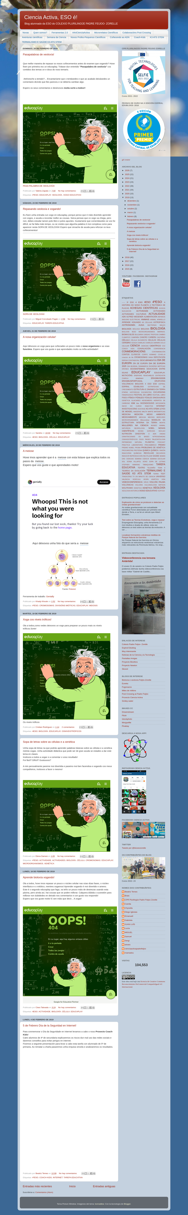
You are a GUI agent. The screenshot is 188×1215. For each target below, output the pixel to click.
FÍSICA (131, 397)
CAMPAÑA (135, 337)
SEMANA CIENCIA (142, 459)
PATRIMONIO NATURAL (132, 442)
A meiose (28, 450)
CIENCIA (135, 345)
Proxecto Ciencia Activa (132, 697)
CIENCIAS (145, 346)
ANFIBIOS (161, 317)
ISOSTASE (141, 409)
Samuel (128, 936)
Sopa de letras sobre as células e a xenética (49, 741)
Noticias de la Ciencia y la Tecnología (138, 655)
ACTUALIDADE (157, 313)
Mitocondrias (144, 420)
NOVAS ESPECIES (146, 431)
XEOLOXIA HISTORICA (130, 491)
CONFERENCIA (159, 348)
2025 (127, 174)
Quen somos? (40, 32)
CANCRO (143, 337)
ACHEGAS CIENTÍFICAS (144, 308)
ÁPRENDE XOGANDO (131, 322)
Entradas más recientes (37, 1186)
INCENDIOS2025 (147, 403)
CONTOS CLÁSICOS (131, 354)
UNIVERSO (160, 476)
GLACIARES (136, 400)
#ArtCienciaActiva (81, 32)
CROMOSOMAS (46, 605)
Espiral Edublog (129, 648)
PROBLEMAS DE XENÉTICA (153, 448)
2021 (127, 190)
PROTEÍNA (138, 450)
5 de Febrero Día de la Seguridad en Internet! (49, 1025)
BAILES (162, 325)
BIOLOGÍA (126, 329)
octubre (131, 208)
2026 (127, 170)
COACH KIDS (45, 1177)
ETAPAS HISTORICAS (131, 392)
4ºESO (35, 195)
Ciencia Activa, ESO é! (50, 17)
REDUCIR (125, 456)
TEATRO (141, 468)
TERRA (156, 474)
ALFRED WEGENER (134, 317)
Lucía (127, 928)
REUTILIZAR (147, 456)
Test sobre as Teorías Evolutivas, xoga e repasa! (143, 520)
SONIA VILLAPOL (134, 461)
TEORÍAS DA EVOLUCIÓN (133, 471)
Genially (50, 596)
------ (123, 302)
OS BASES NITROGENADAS (151, 436)
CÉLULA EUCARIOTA (139, 340)
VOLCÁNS (139, 485)
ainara (127, 944)
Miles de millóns (129, 690)
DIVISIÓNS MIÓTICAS (65, 605)
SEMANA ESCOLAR (157, 459)
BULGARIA (139, 334)
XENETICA (138, 488)
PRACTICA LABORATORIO (132, 445)
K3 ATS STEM (157, 37)
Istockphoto (127, 719)
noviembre (132, 205)
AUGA (141, 325)
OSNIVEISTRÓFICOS (71, 731)
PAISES (148, 439)
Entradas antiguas (104, 1186)
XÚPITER (161, 491)
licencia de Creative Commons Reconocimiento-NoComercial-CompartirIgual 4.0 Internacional (143, 984)
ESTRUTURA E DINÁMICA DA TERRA (149, 389)
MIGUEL (128, 932)
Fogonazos (127, 687)
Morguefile (126, 722)
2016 (127, 265)
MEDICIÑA (138, 414)
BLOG (131, 334)
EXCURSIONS (159, 392)
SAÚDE (156, 456)
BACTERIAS (151, 325)
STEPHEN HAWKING (131, 465)
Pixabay (125, 726)
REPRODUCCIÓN (136, 456)
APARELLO (161, 319)
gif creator (126, 160)
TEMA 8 (161, 468)
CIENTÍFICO (155, 346)
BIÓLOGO (136, 329)
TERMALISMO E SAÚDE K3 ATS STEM (42, 42)
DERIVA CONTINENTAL (130, 360)
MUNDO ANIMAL (158, 425)
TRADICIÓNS (127, 476)
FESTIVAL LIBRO (158, 395)
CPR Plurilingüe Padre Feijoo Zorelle (141, 900)
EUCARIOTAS (146, 392)
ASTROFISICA (159, 322)
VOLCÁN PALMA (157, 482)
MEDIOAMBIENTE (129, 417)
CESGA (134, 343)
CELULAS (152, 340)
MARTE (150, 411)
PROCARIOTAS (127, 450)
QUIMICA (146, 450)
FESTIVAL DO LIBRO (143, 395)
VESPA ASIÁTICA (150, 479)
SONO (145, 461)
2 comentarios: (68, 727)
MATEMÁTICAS (159, 411)
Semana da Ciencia (56, 37)
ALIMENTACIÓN (150, 317)
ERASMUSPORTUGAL (132, 381)
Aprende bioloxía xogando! (38, 877)
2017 (127, 261)
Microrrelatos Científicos (106, 32)
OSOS (141, 439)
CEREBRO (126, 343)
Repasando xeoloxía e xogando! (42, 208)
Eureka (125, 683)
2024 (127, 178)
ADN (124, 317)
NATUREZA (126, 428)
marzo (130, 212)
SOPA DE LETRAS (157, 461)
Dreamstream (128, 712)
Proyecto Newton (129, 665)
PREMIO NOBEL (128, 447)
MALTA (144, 411)
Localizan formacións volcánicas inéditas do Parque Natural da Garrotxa (141, 536)
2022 (127, 186)
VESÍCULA (136, 479)
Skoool (125, 669)
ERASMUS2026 (158, 378)
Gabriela (128, 920)
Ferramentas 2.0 (60, 32)
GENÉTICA (126, 400)
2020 (127, 194)
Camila (128, 904)
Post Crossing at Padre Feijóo (135, 694)
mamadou (129, 953)
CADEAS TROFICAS (150, 334)
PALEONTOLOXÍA (158, 439)
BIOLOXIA (145, 329)
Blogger (127, 1204)
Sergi (127, 941)
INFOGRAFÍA (160, 403)
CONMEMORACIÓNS (133, 351)
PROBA (138, 447)
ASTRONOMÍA (128, 325)
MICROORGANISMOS (33, 863)
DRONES (125, 369)
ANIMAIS (145, 319)
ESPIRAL (161, 384)
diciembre (131, 201)
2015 (127, 269)
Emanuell (129, 916)
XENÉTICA (49, 863)
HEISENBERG (147, 400)
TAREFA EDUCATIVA (54, 323)
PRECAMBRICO (150, 445)
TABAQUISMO (148, 465)
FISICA (125, 398)
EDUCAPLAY (45, 195)
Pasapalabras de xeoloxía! (38, 54)
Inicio (72, 1186)
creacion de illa (127, 357)
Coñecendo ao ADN (120, 37)
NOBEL (151, 428)
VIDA (163, 479)
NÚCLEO (162, 431)
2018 (127, 257)
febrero (130, 216)
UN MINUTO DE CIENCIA (145, 476)
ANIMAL (153, 319)
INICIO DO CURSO (132, 406)
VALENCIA (126, 479)
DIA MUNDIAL (132, 366)
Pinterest (72, 589)
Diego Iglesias (131, 912)
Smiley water (127, 701)
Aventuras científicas (32, 37)
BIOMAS (125, 334)
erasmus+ (140, 378)
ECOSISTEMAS (137, 369)
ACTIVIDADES (58, 860)
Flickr (124, 715)
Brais (127, 896)
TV (133, 476)
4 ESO (138, 302)
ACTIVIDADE (45, 860)
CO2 (163, 346)
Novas (26, 32)
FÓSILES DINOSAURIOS (155, 398)
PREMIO (161, 445)
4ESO (35, 437)
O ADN (152, 434)
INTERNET (58, 1177)
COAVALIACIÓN (144, 349)
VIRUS (146, 482)
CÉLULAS (161, 340)
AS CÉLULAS (147, 322)
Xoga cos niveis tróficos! (37, 619)
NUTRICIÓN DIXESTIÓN (133, 434)
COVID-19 (161, 354)
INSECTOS (149, 406)
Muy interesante (129, 651)
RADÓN (162, 450)
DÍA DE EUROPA (140, 363)
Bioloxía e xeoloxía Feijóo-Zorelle (136, 680)
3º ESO (130, 302)
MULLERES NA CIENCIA (135, 425)
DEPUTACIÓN (159, 357)
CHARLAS (141, 343)
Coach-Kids (139, 37)
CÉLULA (53, 437)
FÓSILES (139, 397)
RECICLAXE (149, 453)
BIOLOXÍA (43, 437)
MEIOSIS (93, 605)
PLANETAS (150, 442)
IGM (133, 403)
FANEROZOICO (128, 395)
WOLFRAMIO (127, 488)
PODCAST (161, 442)
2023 (127, 182)
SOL (123, 461)
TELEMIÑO (151, 468)
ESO (155, 384)
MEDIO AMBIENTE (156, 414)
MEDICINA (126, 414)
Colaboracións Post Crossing (136, 32)
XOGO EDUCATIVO (72, 195)
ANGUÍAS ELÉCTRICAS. (131, 319)
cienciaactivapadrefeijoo (135, 949)
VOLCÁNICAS (127, 485)
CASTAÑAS (161, 337)
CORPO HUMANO (149, 354)
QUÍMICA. (155, 450)
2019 (127, 197)
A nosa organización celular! (39, 337)
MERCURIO (161, 417)
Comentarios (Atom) (44, 1192)
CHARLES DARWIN (152, 343)
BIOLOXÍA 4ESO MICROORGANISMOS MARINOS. (143, 332)
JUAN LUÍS (130, 924)
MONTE (162, 423)
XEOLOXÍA (57, 195)
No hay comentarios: (67, 191)
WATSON (161, 485)
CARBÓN (152, 337)
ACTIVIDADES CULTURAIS (134, 314)
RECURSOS (160, 453)
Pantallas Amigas (129, 658)
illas (137, 403)
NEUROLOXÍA (139, 428)
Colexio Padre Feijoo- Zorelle (135, 644)
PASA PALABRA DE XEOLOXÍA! (39, 186)
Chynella (129, 908)
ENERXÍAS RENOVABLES (144, 375)
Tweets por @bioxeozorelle (134, 848)
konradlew (99, 1204)
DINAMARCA (143, 366)
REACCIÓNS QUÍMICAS (131, 453)
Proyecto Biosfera (130, 662)
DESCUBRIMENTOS (148, 360)
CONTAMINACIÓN (158, 352)
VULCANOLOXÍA (150, 485)
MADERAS (137, 411)
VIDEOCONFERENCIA (132, 482)
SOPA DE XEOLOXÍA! (34, 314)
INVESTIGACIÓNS (129, 409)
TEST (163, 474)
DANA (150, 357)
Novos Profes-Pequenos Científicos (88, 37)
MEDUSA (142, 417)
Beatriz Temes (131, 892)
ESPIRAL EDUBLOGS (133, 387)
